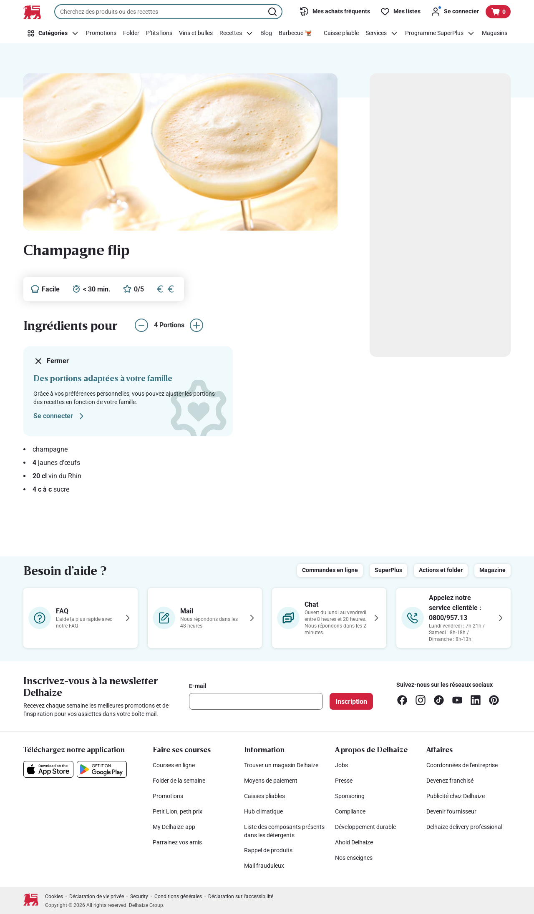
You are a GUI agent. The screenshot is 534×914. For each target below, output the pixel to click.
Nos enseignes (354, 857)
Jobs (341, 765)
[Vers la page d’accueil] (32, 12)
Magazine (492, 570)
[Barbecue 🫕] (295, 33)
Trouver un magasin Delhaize (281, 765)
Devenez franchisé (450, 780)
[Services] (382, 33)
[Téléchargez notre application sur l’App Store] (48, 769)
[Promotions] (101, 33)
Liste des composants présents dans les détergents (284, 831)
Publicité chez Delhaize (455, 796)
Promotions (168, 796)
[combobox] (168, 11)
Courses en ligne (174, 765)
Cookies (54, 896)
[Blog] (266, 33)
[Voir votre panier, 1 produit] (498, 11)
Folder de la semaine (179, 780)
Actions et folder (441, 570)
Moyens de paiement (270, 780)
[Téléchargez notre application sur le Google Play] (102, 769)
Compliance (350, 811)
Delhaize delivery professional (464, 827)
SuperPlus (388, 570)
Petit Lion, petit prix (177, 811)
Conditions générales (178, 896)
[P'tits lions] (159, 33)
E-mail (198, 686)
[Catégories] (53, 33)
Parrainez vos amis (177, 842)
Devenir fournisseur (451, 811)
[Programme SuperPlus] (440, 33)
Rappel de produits (268, 850)
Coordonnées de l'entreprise (462, 765)
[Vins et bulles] (196, 33)
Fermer (51, 361)
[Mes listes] (400, 11)
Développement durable (365, 827)
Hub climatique (263, 811)
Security (139, 896)
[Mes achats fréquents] (334, 11)
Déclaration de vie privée (96, 896)
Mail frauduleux (264, 865)
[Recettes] (236, 33)
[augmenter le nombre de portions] (196, 325)
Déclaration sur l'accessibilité (240, 896)
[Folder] (131, 33)
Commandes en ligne (330, 570)
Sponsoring (350, 796)
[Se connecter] (454, 11)
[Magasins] (495, 33)
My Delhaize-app (174, 827)
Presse (344, 780)
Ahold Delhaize (354, 842)
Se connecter (59, 416)
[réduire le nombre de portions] (141, 325)
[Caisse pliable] (341, 33)
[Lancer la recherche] (273, 11)
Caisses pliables (264, 796)
